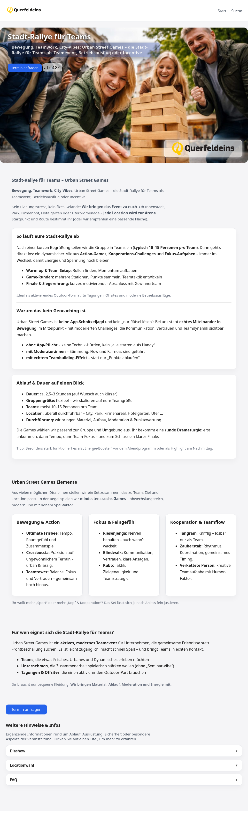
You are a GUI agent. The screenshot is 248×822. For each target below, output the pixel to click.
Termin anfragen (24, 67)
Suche (236, 11)
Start (222, 11)
